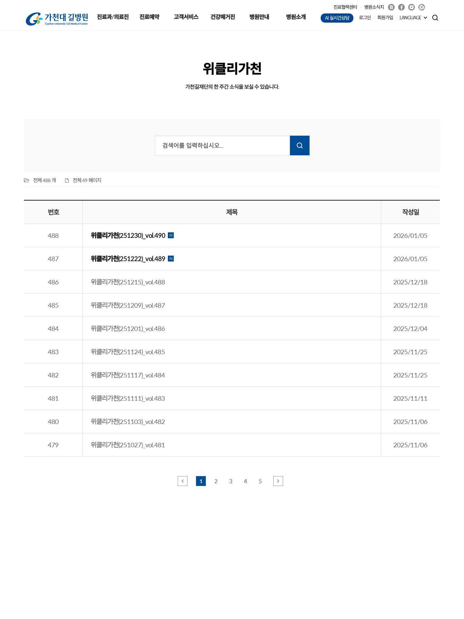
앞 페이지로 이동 (182, 481)
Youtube (411, 7)
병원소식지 (374, 7)
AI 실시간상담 (337, 18)
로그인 (365, 17)
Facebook (401, 7)
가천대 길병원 (57, 19)
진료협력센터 (345, 7)
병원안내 (259, 16)
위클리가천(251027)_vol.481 (128, 445)
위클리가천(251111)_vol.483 (128, 398)
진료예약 (149, 16)
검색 (300, 145)
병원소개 (296, 16)
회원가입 (385, 17)
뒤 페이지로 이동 (278, 481)
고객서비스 (186, 16)
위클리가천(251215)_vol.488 (128, 282)
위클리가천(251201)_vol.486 (128, 328)
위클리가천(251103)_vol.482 (128, 421)
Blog (391, 7)
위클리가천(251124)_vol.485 (128, 352)
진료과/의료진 (113, 16)
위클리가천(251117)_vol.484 (128, 375)
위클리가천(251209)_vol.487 (128, 305)
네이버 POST (421, 7)
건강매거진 (222, 16)
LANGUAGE (410, 17)
